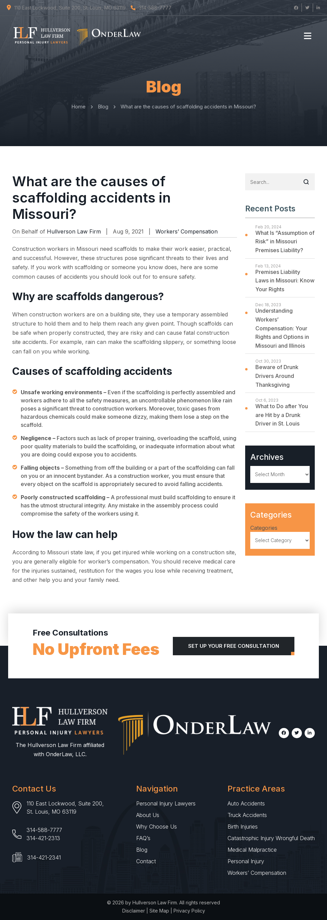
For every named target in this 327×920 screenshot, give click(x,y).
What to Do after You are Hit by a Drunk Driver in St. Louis (281, 415)
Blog (141, 849)
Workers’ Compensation (187, 231)
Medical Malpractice (252, 849)
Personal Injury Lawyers (166, 803)
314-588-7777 (44, 830)
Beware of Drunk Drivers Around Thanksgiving (276, 376)
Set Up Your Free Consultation (233, 646)
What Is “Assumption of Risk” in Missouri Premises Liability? (284, 241)
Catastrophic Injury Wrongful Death (271, 838)
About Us (147, 815)
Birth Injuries (243, 826)
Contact (146, 861)
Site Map (159, 911)
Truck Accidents (247, 815)
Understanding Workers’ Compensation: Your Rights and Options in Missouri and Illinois (282, 328)
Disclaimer (133, 911)
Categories (263, 527)
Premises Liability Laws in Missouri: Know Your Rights (284, 280)
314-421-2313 (43, 838)
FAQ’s (143, 838)
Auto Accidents (246, 803)
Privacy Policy (189, 911)
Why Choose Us (156, 826)
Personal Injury (246, 861)
